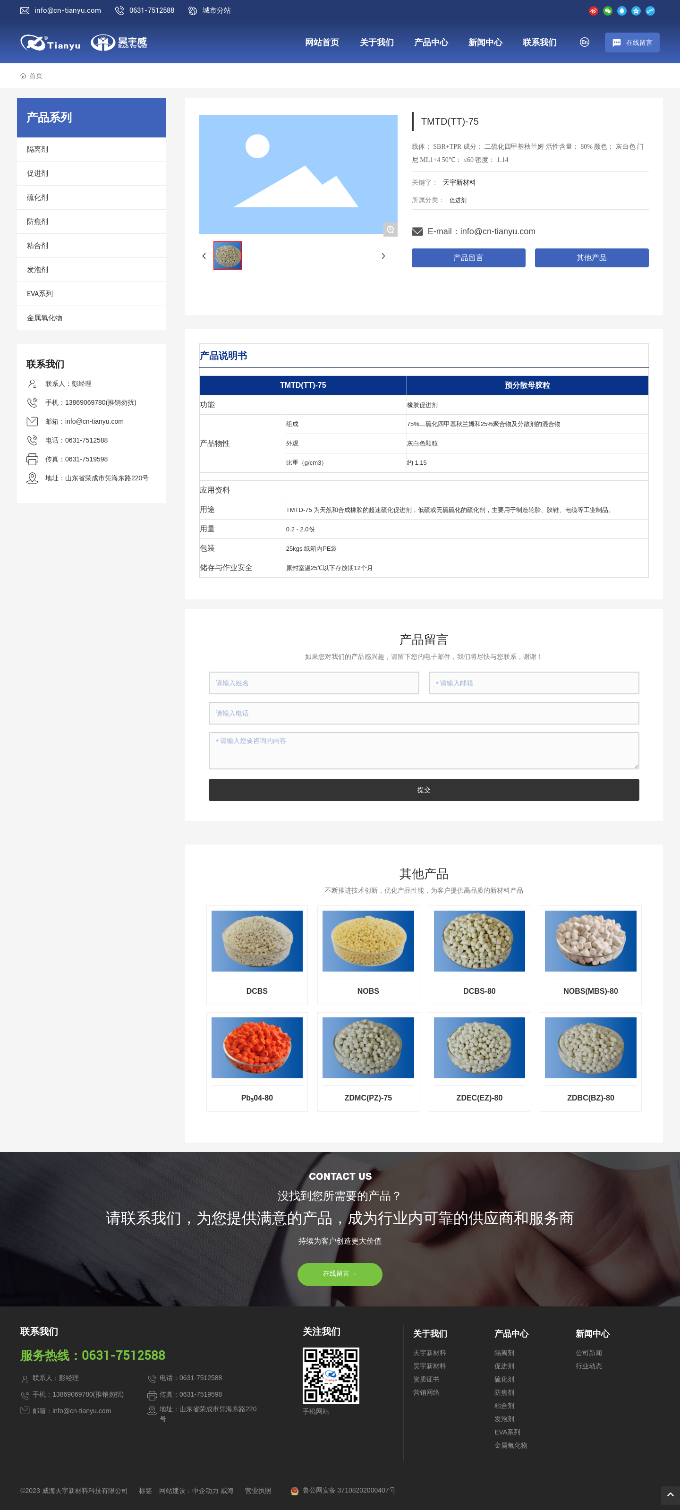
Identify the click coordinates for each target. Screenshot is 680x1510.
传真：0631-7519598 (76, 459)
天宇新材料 (459, 182)
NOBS (368, 991)
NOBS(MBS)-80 (590, 991)
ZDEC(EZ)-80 (480, 1098)
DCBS (257, 991)
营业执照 (258, 1490)
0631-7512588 (151, 10)
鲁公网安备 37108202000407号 (349, 1490)
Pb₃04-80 (257, 1098)
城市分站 (217, 10)
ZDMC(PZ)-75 (368, 1098)
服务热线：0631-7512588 (92, 1355)
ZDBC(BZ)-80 (590, 1098)
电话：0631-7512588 (76, 440)
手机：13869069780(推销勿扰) (90, 402)
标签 (145, 1490)
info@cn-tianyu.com (67, 10)
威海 (227, 1490)
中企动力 (205, 1490)
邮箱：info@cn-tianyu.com (84, 421)
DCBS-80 (479, 991)
